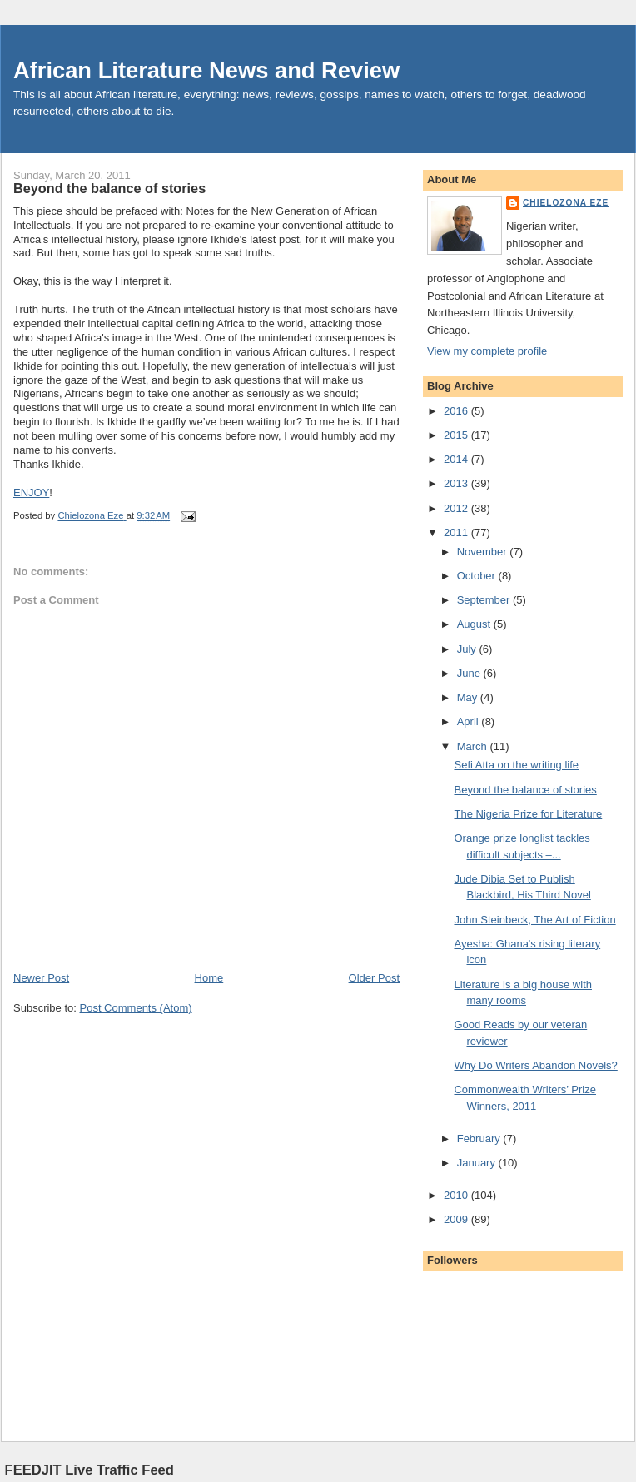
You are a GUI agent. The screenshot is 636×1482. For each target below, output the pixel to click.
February (480, 1138)
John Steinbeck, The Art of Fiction (534, 919)
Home (209, 978)
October (478, 575)
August (475, 624)
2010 (457, 1195)
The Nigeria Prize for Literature (528, 814)
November (483, 551)
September (485, 600)
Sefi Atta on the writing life (516, 764)
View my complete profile (487, 351)
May (468, 697)
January (478, 1162)
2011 (457, 532)
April (469, 721)
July (468, 649)
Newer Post (41, 978)
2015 (457, 435)
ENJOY (31, 492)
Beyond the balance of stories (525, 789)
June (470, 673)
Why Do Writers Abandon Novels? (535, 1065)
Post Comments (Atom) (136, 1008)
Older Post (374, 978)
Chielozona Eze (566, 202)
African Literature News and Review (206, 70)
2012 (457, 508)
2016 (457, 411)
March (473, 746)
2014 (457, 459)
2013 (457, 483)
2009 (457, 1219)
